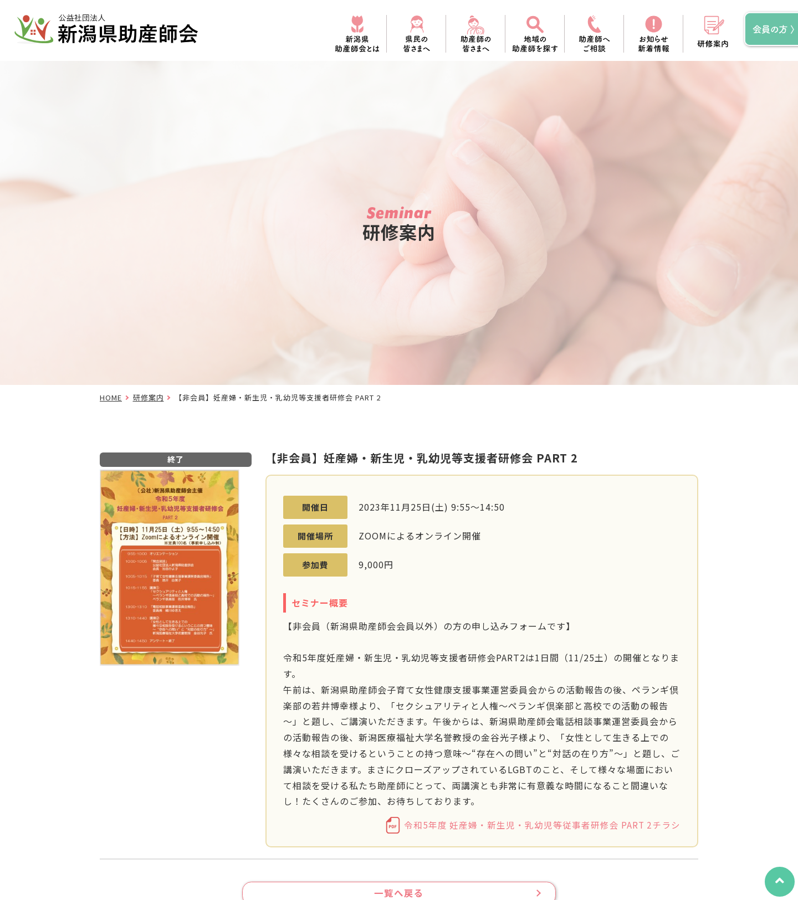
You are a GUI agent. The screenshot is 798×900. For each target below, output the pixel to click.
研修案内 (148, 397)
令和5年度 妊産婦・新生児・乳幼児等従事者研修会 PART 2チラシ (541, 825)
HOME (111, 397)
